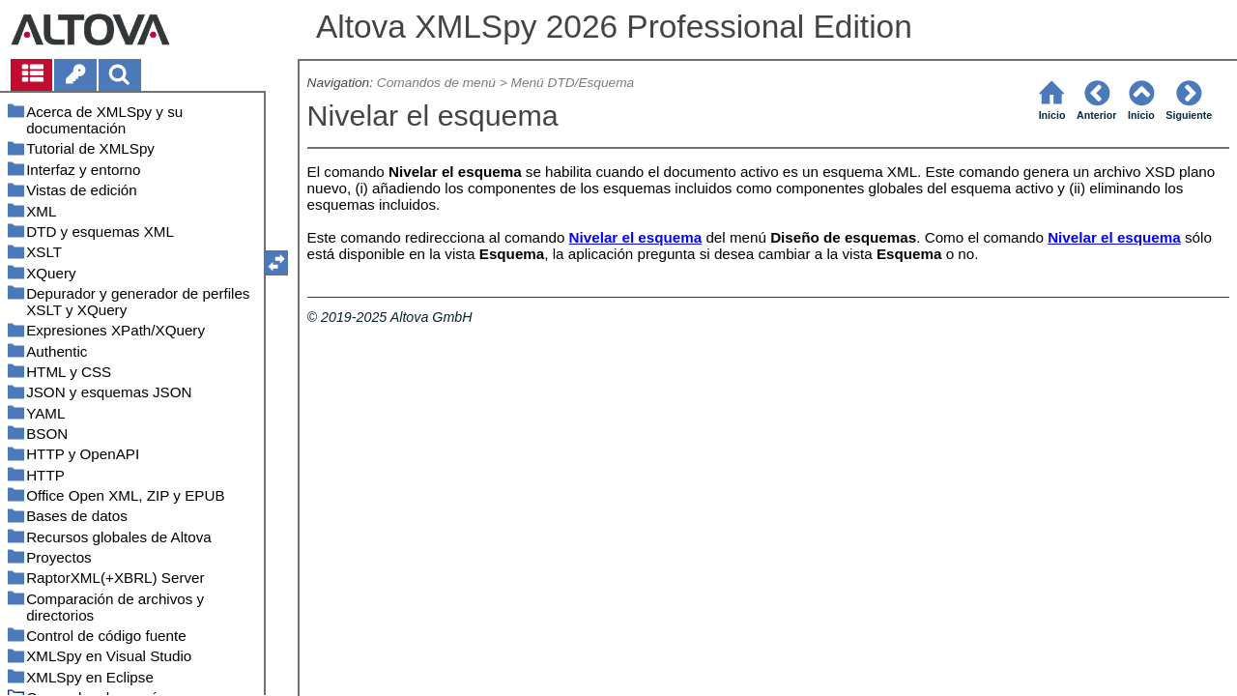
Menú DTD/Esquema (573, 82)
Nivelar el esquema (636, 237)
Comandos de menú (436, 82)
